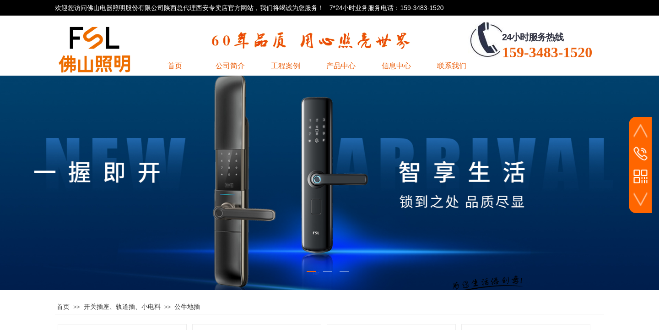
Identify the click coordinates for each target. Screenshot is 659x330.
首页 (63, 306)
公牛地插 (187, 306)
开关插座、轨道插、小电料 (122, 306)
